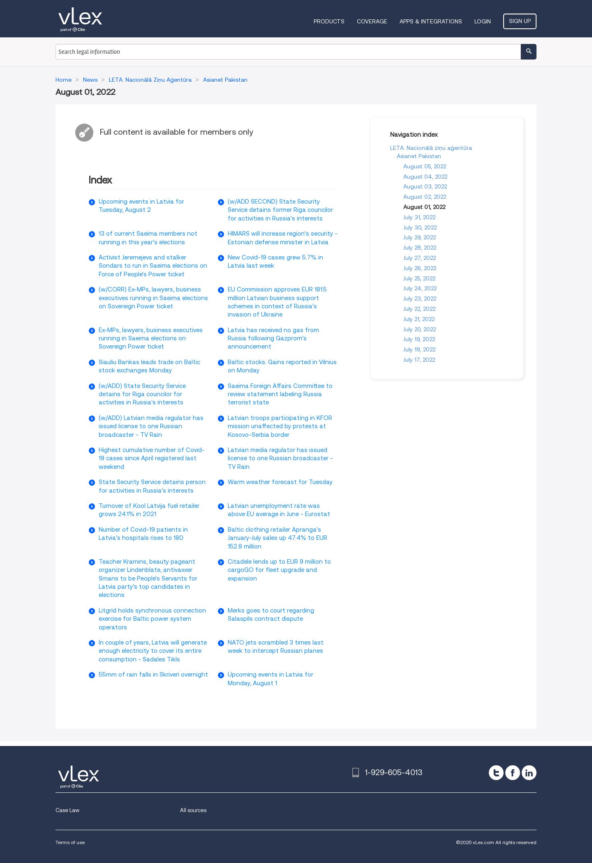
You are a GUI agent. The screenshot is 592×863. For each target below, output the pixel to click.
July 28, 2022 (419, 247)
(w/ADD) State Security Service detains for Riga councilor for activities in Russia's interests (142, 394)
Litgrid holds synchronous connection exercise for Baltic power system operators (152, 619)
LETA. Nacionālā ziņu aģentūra (431, 148)
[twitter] (496, 772)
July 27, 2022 (419, 258)
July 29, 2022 (419, 237)
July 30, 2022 (420, 227)
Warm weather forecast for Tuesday (280, 482)
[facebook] (512, 772)
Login (482, 21)
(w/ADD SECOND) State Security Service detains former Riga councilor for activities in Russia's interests (280, 210)
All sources (193, 810)
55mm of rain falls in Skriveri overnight (153, 674)
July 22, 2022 (419, 308)
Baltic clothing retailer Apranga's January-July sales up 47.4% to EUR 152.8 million (277, 538)
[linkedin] (529, 772)
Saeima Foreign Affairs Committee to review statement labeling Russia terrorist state (280, 394)
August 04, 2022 (425, 176)
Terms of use (70, 842)
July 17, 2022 (419, 359)
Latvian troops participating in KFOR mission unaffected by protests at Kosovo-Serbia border (280, 426)
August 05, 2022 (424, 166)
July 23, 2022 (419, 298)
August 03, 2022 (425, 186)
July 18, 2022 (419, 349)
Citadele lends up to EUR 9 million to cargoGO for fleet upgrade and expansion (279, 570)
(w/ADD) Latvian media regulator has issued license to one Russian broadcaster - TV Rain (151, 426)
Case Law (67, 810)
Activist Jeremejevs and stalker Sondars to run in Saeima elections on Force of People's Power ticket (153, 266)
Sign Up (520, 21)
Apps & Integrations (431, 21)
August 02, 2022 (424, 196)
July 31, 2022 (419, 217)
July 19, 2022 (419, 339)
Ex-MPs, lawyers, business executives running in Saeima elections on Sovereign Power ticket (151, 338)
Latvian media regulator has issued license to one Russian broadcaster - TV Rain (280, 458)
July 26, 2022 (419, 268)
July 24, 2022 (420, 288)
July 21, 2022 (419, 319)
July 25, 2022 (419, 278)
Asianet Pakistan (419, 156)
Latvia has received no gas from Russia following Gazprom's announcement (273, 338)
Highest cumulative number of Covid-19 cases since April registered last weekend (152, 458)
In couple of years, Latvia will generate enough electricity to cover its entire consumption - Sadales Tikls (153, 651)
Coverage (372, 21)
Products (329, 21)
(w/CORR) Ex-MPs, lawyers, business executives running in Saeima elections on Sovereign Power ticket (153, 298)
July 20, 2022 (419, 329)
